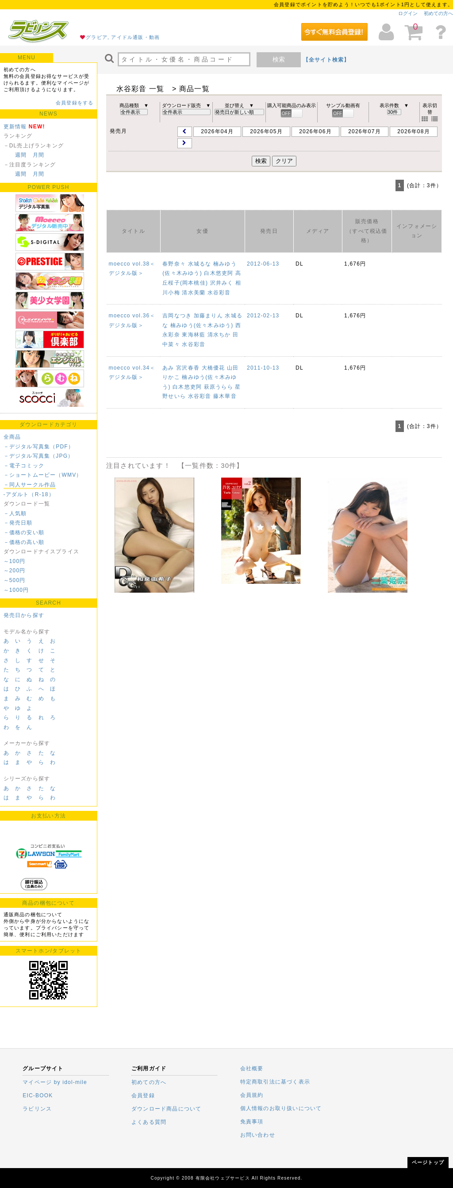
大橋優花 (213, 368)
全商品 (12, 437)
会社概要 (252, 1068)
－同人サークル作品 (30, 485)
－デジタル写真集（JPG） (39, 456)
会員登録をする (74, 102)
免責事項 (252, 1122)
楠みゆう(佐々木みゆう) (201, 325)
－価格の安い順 (24, 532)
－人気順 (15, 513)
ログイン (408, 13)
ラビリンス (37, 1109)
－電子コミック (24, 466)
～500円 (15, 580)
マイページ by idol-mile (55, 1082)
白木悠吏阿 (218, 273)
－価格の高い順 (24, 542)
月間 (38, 155)
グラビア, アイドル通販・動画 (123, 37)
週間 (21, 155)
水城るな (199, 264)
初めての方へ (438, 13)
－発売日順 (18, 523)
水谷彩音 (219, 292)
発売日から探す (24, 615)
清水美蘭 (193, 292)
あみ (168, 368)
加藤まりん (208, 315)
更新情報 (15, 126)
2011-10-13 (263, 368)
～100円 (15, 561)
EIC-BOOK (38, 1095)
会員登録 (143, 1095)
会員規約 (252, 1095)
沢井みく (222, 283)
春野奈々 (174, 264)
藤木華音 (225, 396)
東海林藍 (193, 335)
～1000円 (16, 590)
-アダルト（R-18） (29, 494)
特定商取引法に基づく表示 (275, 1082)
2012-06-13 (263, 264)
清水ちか (219, 335)
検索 (279, 59)
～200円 (15, 570)
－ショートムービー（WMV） (43, 475)
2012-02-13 (263, 315)
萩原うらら (218, 387)
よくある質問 (148, 1122)
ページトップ (428, 1162)
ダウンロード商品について (166, 1109)
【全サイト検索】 (326, 60)
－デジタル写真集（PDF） (39, 447)
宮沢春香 (188, 368)
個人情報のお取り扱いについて (281, 1108)
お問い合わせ (257, 1135)
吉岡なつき (177, 315)
